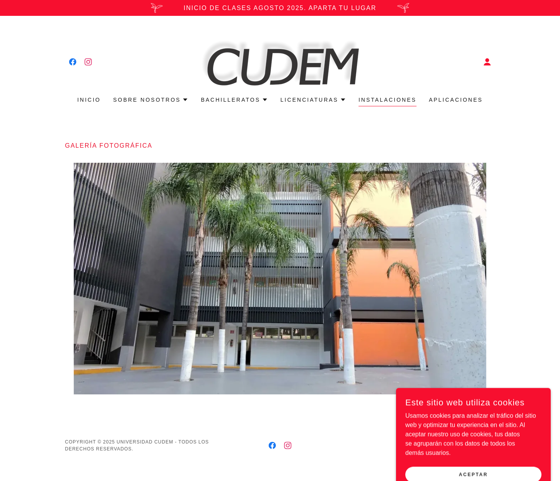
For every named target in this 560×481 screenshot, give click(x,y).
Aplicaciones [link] (456, 100)
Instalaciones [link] (388, 100)
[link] (72, 62)
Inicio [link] (89, 100)
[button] (487, 62)
